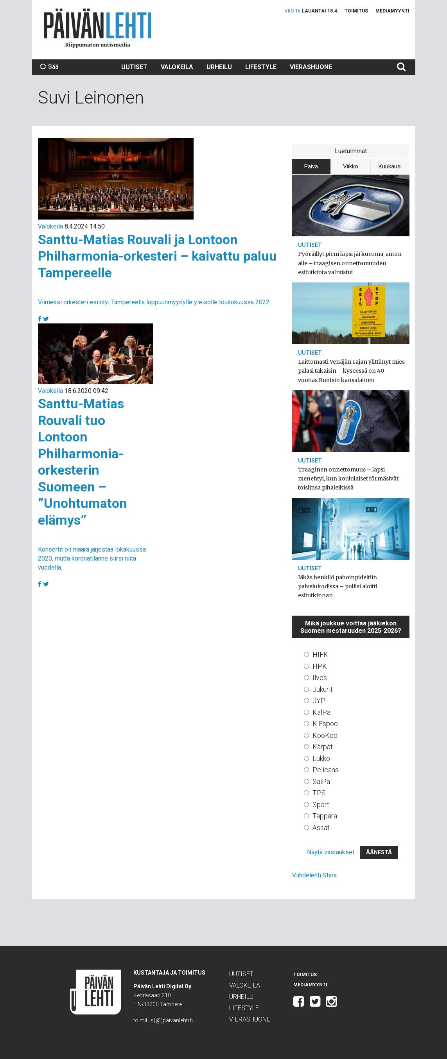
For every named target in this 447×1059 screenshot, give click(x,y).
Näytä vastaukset (330, 852)
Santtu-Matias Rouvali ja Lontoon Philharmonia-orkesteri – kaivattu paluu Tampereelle (157, 256)
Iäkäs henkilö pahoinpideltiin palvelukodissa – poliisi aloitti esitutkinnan (337, 586)
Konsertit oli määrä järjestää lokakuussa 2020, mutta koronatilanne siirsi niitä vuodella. (92, 558)
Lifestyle (260, 67)
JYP (318, 700)
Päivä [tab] (311, 166)
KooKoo (324, 735)
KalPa (321, 712)
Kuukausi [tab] (390, 166)
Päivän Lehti (97, 28)
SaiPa (321, 781)
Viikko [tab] (350, 166)
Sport (320, 804)
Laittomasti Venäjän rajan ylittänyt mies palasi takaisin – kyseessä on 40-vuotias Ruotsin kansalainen (351, 370)
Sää (49, 66)
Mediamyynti (392, 11)
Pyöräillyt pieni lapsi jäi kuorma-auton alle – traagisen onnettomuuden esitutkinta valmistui (350, 262)
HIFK (320, 654)
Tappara (324, 816)
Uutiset (134, 67)
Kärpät (322, 747)
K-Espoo (325, 724)
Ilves (319, 677)
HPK (319, 666)
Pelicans (325, 770)
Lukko (321, 758)
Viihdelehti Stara (314, 875)
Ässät (321, 827)
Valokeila (177, 67)
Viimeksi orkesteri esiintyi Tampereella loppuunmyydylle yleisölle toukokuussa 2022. (154, 302)
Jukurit (322, 689)
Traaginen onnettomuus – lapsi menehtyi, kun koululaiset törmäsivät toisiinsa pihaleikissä (348, 478)
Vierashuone (311, 67)
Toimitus (356, 11)
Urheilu (219, 67)
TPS (319, 793)
